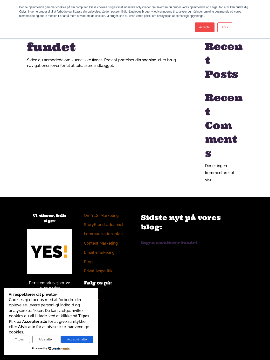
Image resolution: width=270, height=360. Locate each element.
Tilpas (19, 339)
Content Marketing (101, 243)
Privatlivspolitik (98, 271)
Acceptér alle (77, 339)
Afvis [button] (225, 27)
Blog (88, 262)
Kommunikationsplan (103, 234)
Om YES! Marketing (101, 215)
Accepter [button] (204, 27)
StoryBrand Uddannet (104, 224)
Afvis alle (45, 339)
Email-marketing (99, 252)
